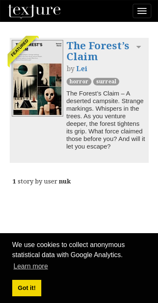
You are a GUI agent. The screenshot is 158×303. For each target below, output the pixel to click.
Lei (81, 68)
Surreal (106, 81)
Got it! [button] (26, 287)
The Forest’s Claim (98, 50)
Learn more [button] (30, 266)
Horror (79, 81)
